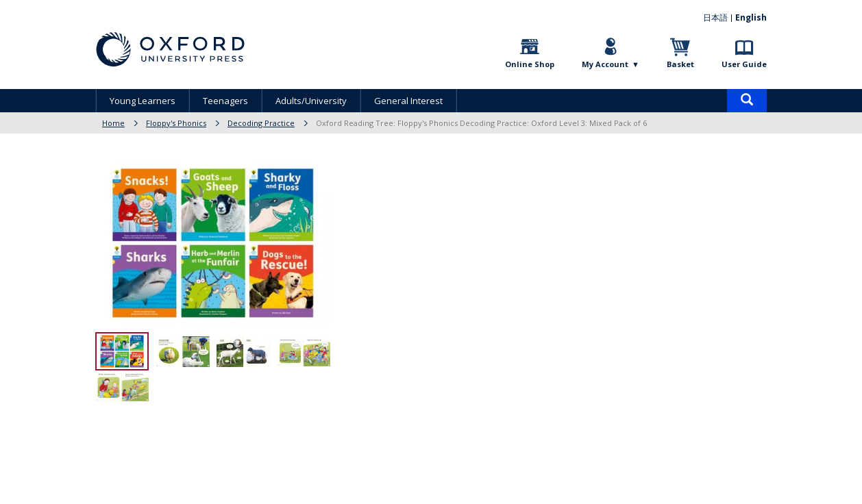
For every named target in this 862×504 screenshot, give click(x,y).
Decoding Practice (261, 123)
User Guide (744, 64)
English (751, 17)
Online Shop (529, 64)
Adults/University (311, 100)
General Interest (408, 100)
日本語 (715, 17)
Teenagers (225, 100)
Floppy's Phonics (176, 123)
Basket (680, 64)
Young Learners (142, 100)
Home (113, 123)
